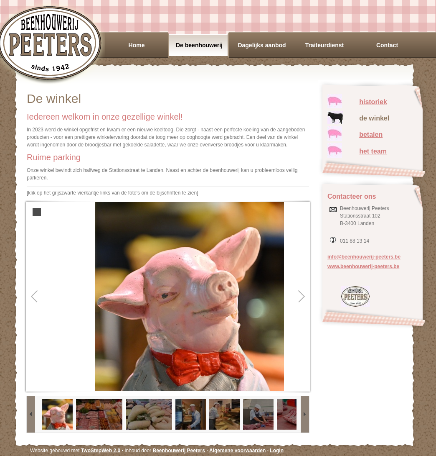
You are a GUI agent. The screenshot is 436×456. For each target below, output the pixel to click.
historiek (373, 101)
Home (137, 45)
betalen (371, 134)
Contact (387, 45)
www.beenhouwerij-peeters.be (363, 266)
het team (373, 151)
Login (277, 450)
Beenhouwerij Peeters (179, 450)
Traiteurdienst (324, 45)
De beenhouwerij (199, 45)
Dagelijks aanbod (262, 45)
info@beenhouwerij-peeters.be (364, 257)
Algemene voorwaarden (237, 450)
